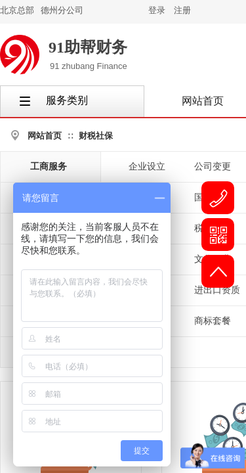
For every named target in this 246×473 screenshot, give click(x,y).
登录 (156, 10)
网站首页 (45, 136)
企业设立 (147, 166)
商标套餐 (212, 321)
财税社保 (96, 136)
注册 (182, 10)
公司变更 (212, 166)
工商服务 (48, 166)
